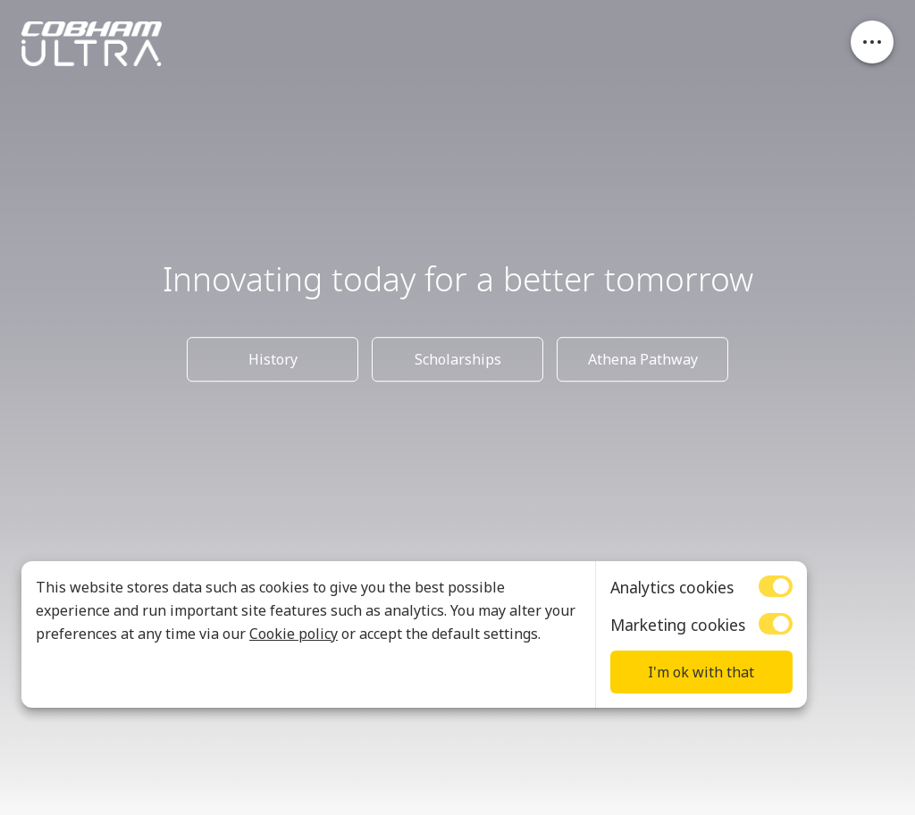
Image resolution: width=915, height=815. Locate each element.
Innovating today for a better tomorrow (458, 280)
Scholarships (458, 359)
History (273, 359)
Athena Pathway (643, 359)
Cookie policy (293, 633)
